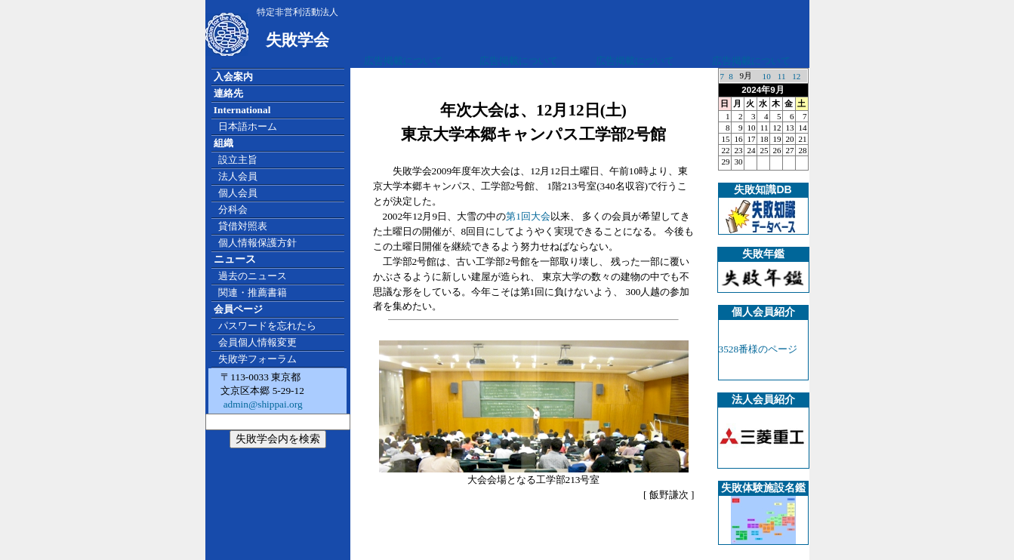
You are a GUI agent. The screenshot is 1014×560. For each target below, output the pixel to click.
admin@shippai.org (261, 404)
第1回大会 (528, 216)
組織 (223, 143)
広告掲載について (403, 60)
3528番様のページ (758, 349)
